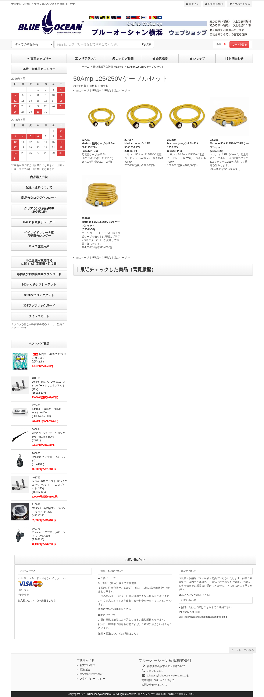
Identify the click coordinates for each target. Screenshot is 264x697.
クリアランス (85, 58)
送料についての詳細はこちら (114, 609)
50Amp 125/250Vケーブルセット (145, 66)
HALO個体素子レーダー (39, 222)
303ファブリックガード (39, 305)
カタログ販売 (122, 58)
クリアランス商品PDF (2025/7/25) (39, 210)
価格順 (93, 85)
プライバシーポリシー (92, 678)
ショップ (197, 58)
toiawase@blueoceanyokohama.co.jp (206, 616)
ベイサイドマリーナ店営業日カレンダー (39, 234)
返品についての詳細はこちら (195, 595)
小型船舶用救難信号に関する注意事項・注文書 (39, 262)
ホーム (85, 66)
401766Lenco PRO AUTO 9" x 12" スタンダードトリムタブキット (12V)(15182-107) (48, 385)
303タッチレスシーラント (39, 284)
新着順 (104, 85)
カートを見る (239, 44)
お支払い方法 (87, 665)
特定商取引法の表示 (91, 674)
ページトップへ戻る (242, 650)
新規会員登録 (214, 4)
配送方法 (85, 669)
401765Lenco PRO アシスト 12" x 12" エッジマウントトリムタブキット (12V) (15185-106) (49, 485)
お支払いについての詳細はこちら (37, 600)
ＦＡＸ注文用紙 (39, 246)
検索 (146, 44)
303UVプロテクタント (39, 295)
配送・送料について (39, 187)
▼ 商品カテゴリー (39, 58)
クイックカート (39, 316)
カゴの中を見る (239, 4)
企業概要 (160, 58)
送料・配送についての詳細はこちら (118, 633)
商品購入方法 (39, 177)
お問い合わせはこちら (154, 684)
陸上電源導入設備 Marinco (108, 66)
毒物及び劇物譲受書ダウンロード (39, 274)
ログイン (192, 4)
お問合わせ (234, 58)
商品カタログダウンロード (39, 197)
